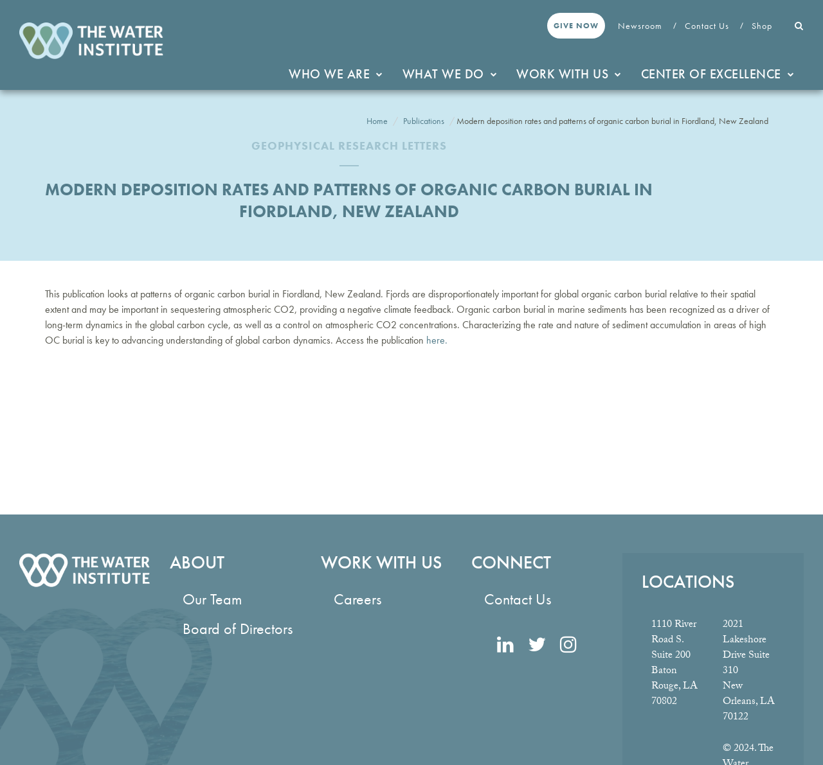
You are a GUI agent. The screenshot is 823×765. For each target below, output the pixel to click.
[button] (799, 25)
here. (436, 340)
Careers (357, 599)
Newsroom (641, 25)
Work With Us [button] (569, 74)
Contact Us (708, 25)
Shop (763, 25)
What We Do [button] (450, 74)
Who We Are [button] (336, 74)
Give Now (576, 26)
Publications (423, 121)
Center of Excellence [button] (718, 74)
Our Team (212, 599)
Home (377, 121)
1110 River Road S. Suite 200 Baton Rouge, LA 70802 (674, 664)
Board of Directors (238, 628)
